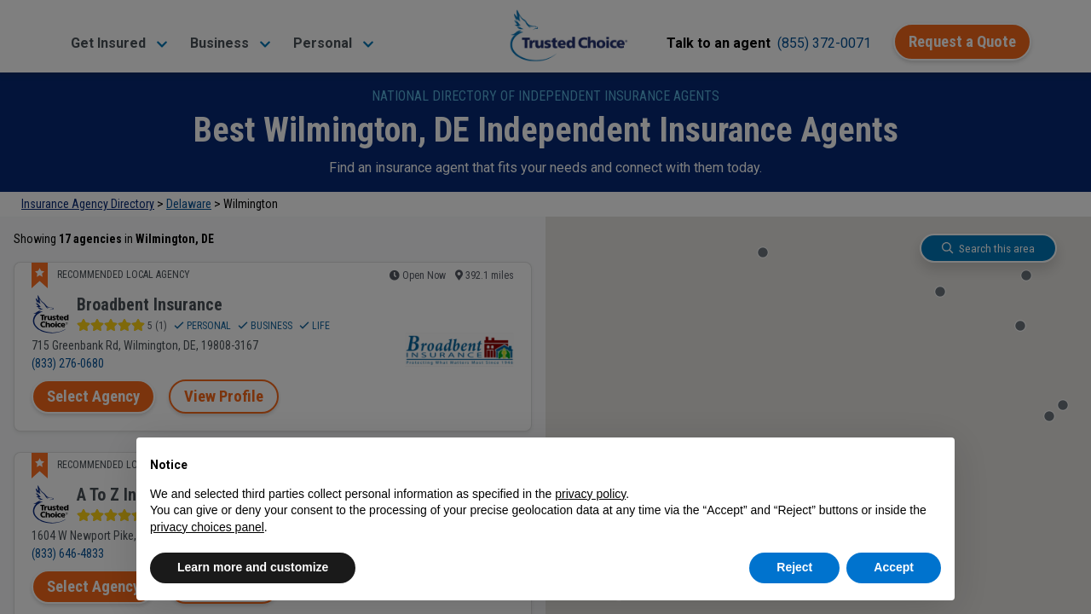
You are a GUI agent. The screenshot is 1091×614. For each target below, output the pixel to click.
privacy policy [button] (590, 494)
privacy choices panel (207, 527)
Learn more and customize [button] (252, 567)
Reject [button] (794, 567)
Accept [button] (894, 567)
